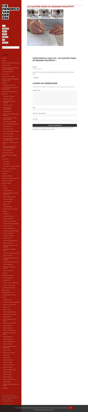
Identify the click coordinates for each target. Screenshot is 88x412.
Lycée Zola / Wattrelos (8, 136)
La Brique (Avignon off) (7, 150)
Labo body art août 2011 (7, 152)
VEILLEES (4, 297)
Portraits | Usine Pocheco (9, 285)
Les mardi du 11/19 (6, 171)
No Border (4, 173)
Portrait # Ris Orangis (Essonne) (10, 240)
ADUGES (4, 60)
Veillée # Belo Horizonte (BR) (9, 314)
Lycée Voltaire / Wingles (8, 133)
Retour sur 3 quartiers (8, 270)
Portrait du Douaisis (7, 255)
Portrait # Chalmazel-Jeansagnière (10, 223)
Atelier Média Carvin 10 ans (9, 85)
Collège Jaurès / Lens (7, 105)
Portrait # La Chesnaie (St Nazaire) (11, 230)
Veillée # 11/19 (6, 307)
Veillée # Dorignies (7, 325)
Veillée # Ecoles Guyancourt (9, 330)
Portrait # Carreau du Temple (9, 221)
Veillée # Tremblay (7, 372)
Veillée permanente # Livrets (9, 295)
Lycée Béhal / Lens (7, 111)
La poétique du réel (7, 299)
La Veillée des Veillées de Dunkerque (11, 302)
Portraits (4, 185)
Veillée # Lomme (7, 350)
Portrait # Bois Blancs (8, 218)
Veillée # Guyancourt (7, 336)
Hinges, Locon (6, 204)
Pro (4, 40)
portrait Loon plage (6, 183)
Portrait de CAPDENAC (7, 176)
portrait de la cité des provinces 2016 (10, 178)
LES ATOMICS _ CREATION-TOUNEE (11, 166)
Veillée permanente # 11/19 (8, 292)
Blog (4, 25)
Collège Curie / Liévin (7, 98)
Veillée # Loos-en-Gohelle (9, 352)
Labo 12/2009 (6, 163)
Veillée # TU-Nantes (7, 374)
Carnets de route (6, 65)
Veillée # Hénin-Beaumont (9, 341)
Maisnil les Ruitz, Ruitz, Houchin (10, 209)
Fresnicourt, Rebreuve (8, 199)
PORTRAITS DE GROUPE (7, 275)
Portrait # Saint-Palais (8, 243)
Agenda (5, 34)
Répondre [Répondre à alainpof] (36, 77)
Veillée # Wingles (7, 381)
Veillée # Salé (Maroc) (8, 362)
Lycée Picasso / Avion (8, 129)
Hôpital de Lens (6, 280)
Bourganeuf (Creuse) (7, 190)
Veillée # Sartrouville (7, 367)
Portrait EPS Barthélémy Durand (10, 262)
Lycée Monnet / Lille (7, 126)
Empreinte (4, 82)
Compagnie (6, 28)
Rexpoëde (5, 273)
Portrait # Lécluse (7, 238)
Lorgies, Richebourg (7, 206)
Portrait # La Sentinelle (8, 235)
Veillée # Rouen (6, 357)
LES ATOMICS (5, 159)
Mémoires (5, 37)
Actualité (4, 58)
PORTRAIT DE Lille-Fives (7, 180)
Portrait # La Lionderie (8, 233)
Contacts (5, 42)
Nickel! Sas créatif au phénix (9, 304)
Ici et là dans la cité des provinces (9, 91)
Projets (5, 31)
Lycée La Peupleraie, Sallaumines (10, 124)
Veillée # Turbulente (7, 377)
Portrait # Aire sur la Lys (8, 216)
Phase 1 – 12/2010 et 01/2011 (10, 168)
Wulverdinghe (5, 388)
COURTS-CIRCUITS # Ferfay (8, 76)
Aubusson (5, 188)
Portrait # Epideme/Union (9, 228)
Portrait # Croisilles (7, 226)
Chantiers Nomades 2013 (8, 71)
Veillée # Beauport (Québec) (9, 312)
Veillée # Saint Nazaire (8, 360)
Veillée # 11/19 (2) (7, 309)
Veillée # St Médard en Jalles (9, 369)
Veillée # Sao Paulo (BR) (8, 364)
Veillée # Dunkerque (7, 328)
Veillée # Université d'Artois (9, 379)
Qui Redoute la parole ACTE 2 (8, 287)
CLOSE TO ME (5, 74)
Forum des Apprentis (7, 278)
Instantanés (5, 94)
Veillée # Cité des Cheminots (9, 323)
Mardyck (5, 211)
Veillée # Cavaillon (7, 316)
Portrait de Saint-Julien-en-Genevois (11, 253)
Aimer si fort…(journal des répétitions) (10, 63)
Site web (35, 119)
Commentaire (36, 90)
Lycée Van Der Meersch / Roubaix (10, 131)
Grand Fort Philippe (7, 201)
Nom (34, 107)
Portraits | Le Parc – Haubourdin (10, 282)
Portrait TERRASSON (8, 264)
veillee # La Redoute (7, 344)
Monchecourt (6, 213)
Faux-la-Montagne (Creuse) (9, 196)
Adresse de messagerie (39, 113)
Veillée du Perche (6, 290)
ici (53, 409)
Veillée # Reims (6, 355)
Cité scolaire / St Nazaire (8, 96)
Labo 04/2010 (6, 161)
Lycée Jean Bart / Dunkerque (9, 121)
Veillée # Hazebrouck (7, 339)
